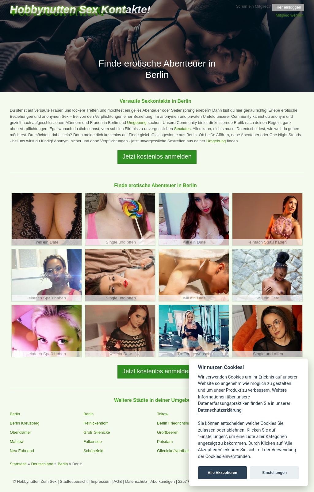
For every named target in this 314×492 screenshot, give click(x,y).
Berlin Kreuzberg (25, 423)
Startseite (18, 464)
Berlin (15, 414)
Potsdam (165, 441)
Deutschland (42, 464)
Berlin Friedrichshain (175, 423)
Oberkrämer (20, 432)
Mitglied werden (290, 15)
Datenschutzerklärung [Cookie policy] (220, 410)
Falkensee (92, 441)
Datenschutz (136, 481)
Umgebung (137, 122)
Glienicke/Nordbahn (174, 450)
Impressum (100, 481)
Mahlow (17, 441)
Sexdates (182, 128)
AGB (117, 481)
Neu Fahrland (22, 450)
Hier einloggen (288, 7)
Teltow (162, 414)
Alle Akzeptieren (222, 472)
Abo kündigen (163, 481)
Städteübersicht (73, 481)
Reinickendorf (95, 423)
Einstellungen (274, 472)
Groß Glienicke (96, 432)
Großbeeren (167, 432)
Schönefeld (93, 450)
